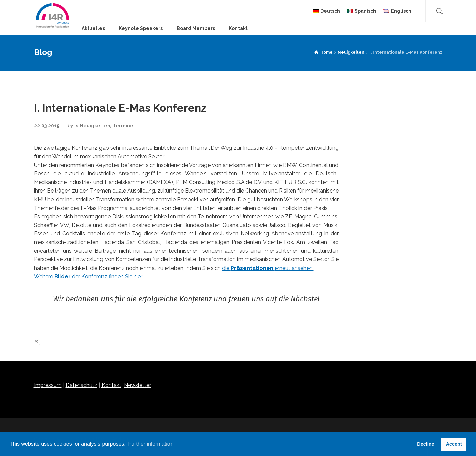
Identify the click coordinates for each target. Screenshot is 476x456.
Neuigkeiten (95, 125)
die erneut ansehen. (268, 268)
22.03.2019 (47, 125)
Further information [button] (150, 444)
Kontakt (111, 385)
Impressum (48, 385)
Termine (123, 125)
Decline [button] (425, 444)
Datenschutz (81, 385)
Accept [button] (454, 444)
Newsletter (137, 385)
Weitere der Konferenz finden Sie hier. (88, 276)
